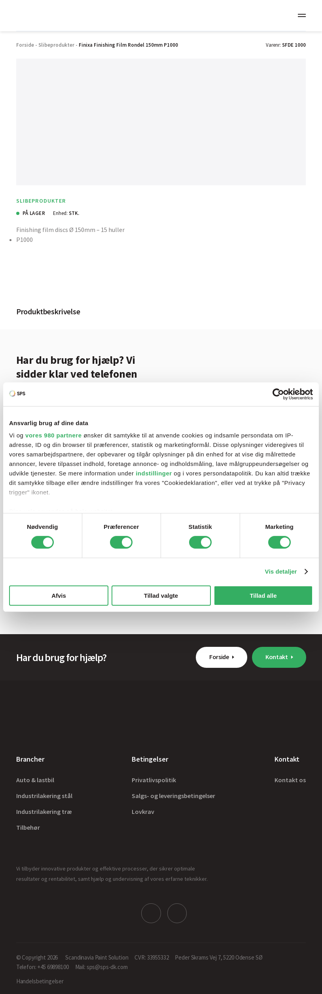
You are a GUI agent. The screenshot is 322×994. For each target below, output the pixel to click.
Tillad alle (263, 595)
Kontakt (276, 657)
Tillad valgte (161, 595)
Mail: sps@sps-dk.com (101, 966)
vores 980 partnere (53, 435)
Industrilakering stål (44, 796)
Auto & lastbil (35, 780)
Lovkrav (143, 811)
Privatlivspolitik (154, 780)
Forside (219, 657)
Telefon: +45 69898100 (42, 966)
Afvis (58, 595)
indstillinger (154, 473)
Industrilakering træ (44, 811)
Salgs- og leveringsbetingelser (173, 796)
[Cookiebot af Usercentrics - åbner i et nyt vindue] (278, 394)
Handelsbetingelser (40, 980)
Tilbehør (28, 827)
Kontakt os (290, 780)
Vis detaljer (281, 571)
